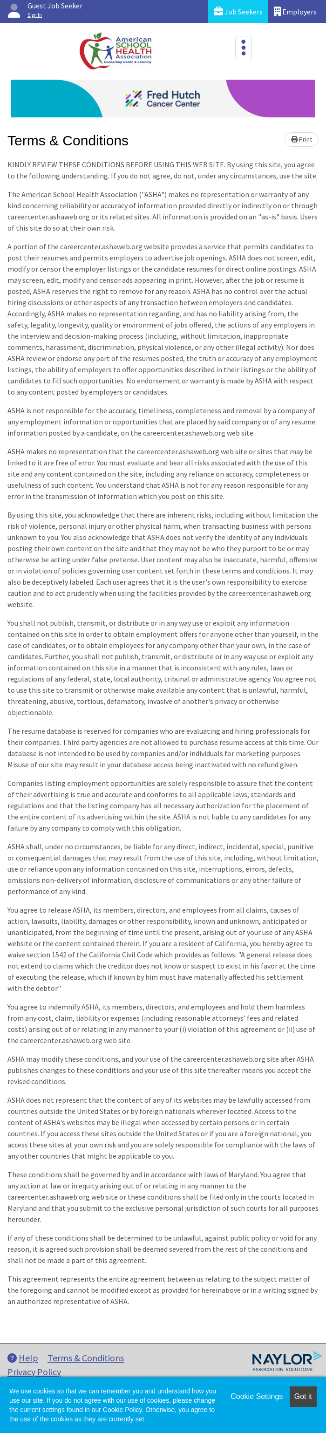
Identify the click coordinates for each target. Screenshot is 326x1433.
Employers (295, 11)
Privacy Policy (34, 1372)
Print (301, 139)
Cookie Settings (257, 1396)
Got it (303, 1396)
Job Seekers (238, 11)
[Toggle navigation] (243, 47)
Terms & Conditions (86, 1358)
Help (22, 1358)
